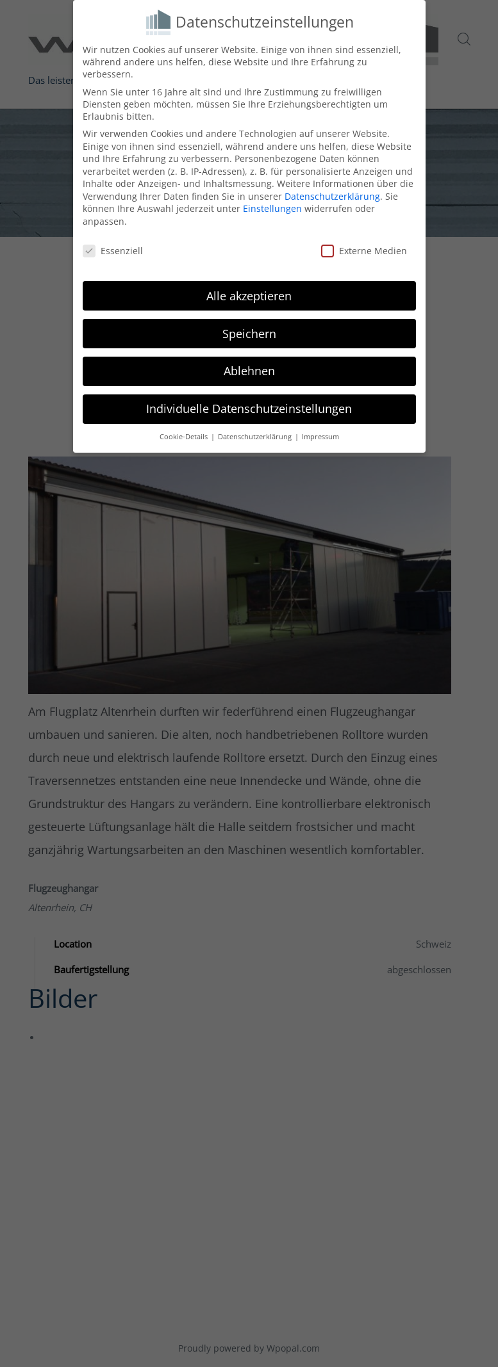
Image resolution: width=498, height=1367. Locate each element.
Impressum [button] (320, 436)
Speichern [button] (249, 333)
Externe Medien (364, 251)
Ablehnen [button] (249, 370)
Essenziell (113, 251)
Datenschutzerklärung (332, 196)
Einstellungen (272, 208)
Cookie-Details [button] (185, 436)
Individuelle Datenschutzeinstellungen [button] (249, 408)
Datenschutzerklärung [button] (256, 436)
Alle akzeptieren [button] (249, 295)
